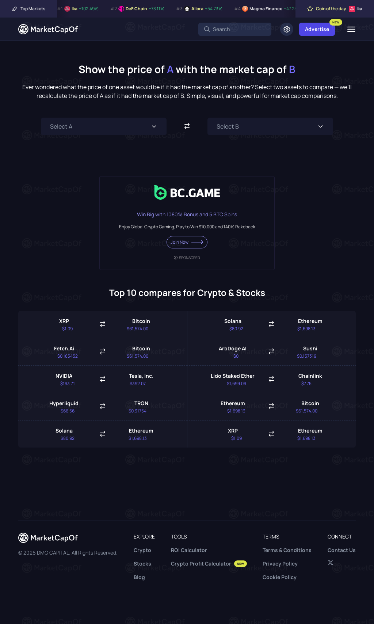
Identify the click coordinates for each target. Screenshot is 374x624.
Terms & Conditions (287, 550)
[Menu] (351, 29)
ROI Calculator (189, 550)
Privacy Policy (280, 563)
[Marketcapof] (48, 29)
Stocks (142, 563)
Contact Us (342, 550)
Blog (139, 577)
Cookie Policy (280, 577)
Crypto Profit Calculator (209, 563)
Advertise (317, 29)
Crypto (142, 550)
